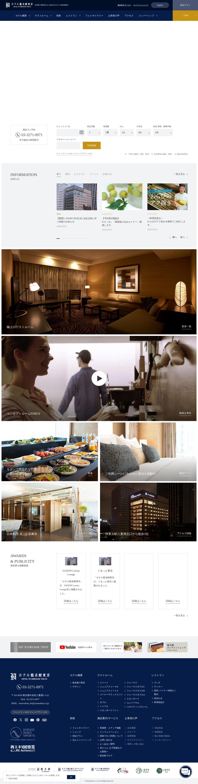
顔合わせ (158, 698)
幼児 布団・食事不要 (163, 130)
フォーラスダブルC (136, 687)
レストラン (71, 15)
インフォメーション (109, 732)
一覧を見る (179, 174)
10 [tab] (84, 238)
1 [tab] (58, 238)
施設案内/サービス (124, 5)
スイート (104, 683)
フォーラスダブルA (136, 695)
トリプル (104, 706)
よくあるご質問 (107, 744)
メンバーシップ (146, 15)
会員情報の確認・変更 (163, 154)
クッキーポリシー (163, 740)
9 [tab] (81, 238)
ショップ (77, 732)
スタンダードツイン (109, 710)
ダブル (103, 702)
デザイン (77, 687)
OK (71, 777)
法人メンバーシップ (82, 740)
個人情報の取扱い (163, 736)
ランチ (157, 683)
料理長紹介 (159, 702)
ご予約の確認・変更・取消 (138, 154)
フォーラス (132, 683)
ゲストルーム (41, 15)
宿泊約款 (159, 728)
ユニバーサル (133, 703)
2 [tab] (61, 238)
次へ (182, 237)
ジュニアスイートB (109, 687)
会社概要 (131, 728)
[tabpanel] (77, 205)
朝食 (58, 15)
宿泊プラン (185, 5)
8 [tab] (78, 238)
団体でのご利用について (111, 736)
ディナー (158, 687)
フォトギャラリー (94, 15)
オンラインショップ (140, 5)
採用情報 (131, 736)
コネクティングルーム (137, 707)
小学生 (143, 130)
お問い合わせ (106, 740)
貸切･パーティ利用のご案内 (166, 692)
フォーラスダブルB (136, 691)
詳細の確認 (12, 778)
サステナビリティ (135, 740)
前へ (174, 237)
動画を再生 (185, 413)
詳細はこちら (71, 600)
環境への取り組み (135, 744)
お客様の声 (113, 15)
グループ (131, 732)
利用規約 (159, 732)
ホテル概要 (21, 15)
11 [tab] (87, 238)
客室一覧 (186, 326)
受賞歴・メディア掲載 (110, 728)
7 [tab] (75, 238)
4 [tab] (67, 238)
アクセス (128, 15)
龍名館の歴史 (79, 683)
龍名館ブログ (106, 756)
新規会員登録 (182, 154)
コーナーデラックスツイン (111, 696)
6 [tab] (72, 238)
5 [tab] (69, 238)
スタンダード (133, 699)
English (160, 5)
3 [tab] (64, 238)
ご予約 (185, 15)
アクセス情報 (183, 533)
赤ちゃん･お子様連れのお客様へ (112, 750)
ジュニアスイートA (109, 691)
